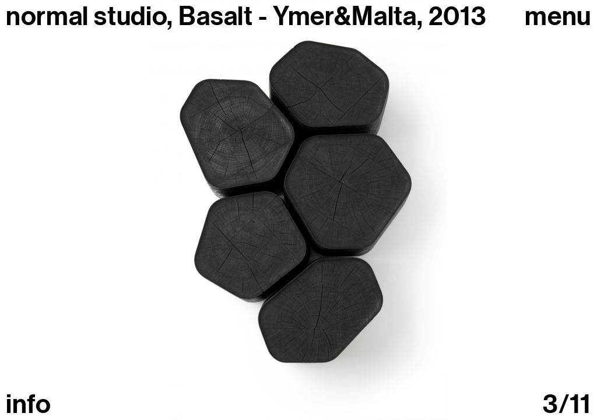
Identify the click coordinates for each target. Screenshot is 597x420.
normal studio (86, 16)
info (28, 404)
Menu (558, 17)
